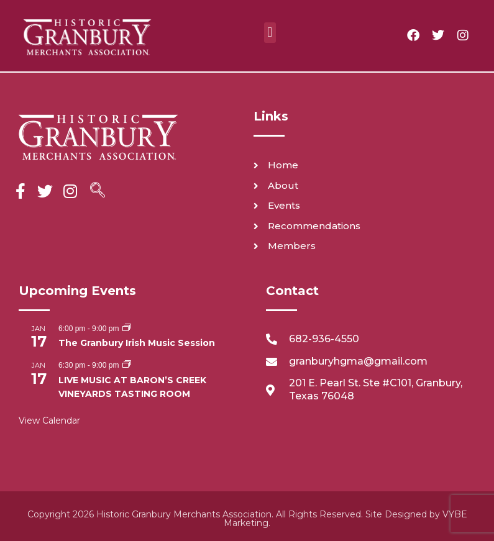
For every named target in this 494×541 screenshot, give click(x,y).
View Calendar (49, 420)
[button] (270, 32)
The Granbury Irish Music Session (136, 342)
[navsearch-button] (97, 191)
